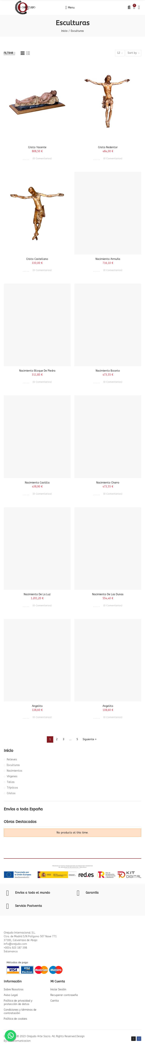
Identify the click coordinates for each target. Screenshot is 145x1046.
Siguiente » (89, 739)
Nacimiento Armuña (108, 259)
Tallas (11, 782)
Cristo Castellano (37, 259)
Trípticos (12, 787)
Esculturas (13, 765)
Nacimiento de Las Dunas (107, 594)
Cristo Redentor (108, 147)
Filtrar (8, 53)
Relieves (12, 759)
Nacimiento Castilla (37, 482)
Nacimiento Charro (107, 482)
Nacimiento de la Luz (37, 594)
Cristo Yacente (37, 147)
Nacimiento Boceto (108, 370)
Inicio (8, 750)
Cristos (11, 793)
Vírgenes (12, 776)
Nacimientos (14, 770)
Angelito (37, 706)
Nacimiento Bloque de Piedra (37, 370)
